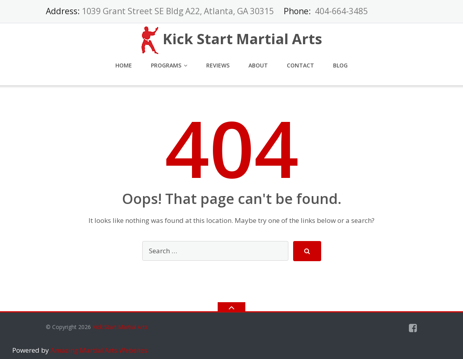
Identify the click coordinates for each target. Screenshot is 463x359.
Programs (166, 65)
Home (123, 65)
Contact (300, 65)
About (258, 65)
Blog (340, 65)
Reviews (218, 65)
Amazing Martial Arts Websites (98, 350)
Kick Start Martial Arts (120, 327)
